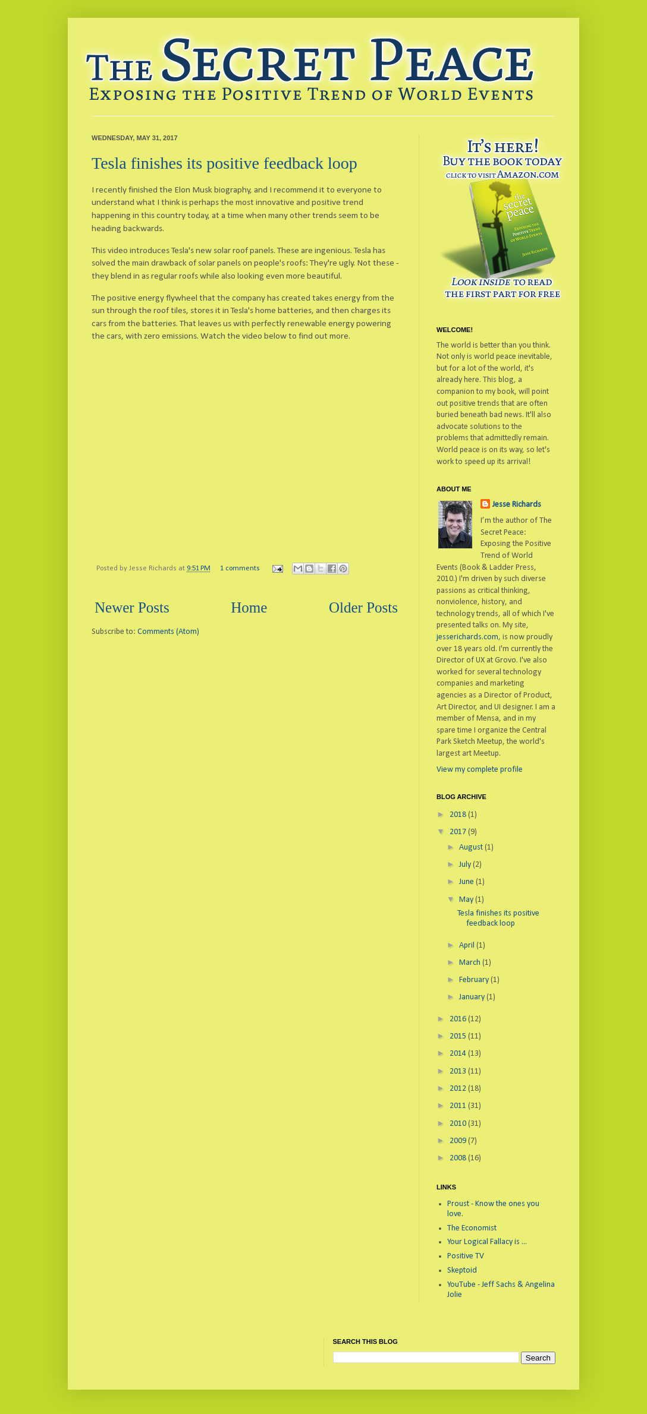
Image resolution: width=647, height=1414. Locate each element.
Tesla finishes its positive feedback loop (224, 163)
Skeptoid (462, 1270)
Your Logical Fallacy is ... (487, 1242)
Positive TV (465, 1256)
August (472, 847)
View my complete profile (479, 769)
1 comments (240, 568)
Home (249, 607)
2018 (459, 814)
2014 (459, 1053)
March (470, 962)
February (475, 980)
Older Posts (363, 607)
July (466, 864)
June (467, 882)
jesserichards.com (467, 637)
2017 (459, 832)
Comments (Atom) (168, 631)
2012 (459, 1088)
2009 (459, 1141)
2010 (459, 1123)
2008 (459, 1158)
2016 (459, 1019)
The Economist (472, 1228)
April (467, 945)
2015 (459, 1036)
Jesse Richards (516, 504)
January (472, 997)
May (467, 899)
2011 (459, 1105)
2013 (459, 1071)
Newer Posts (132, 607)
